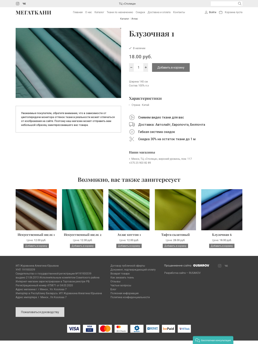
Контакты (179, 14)
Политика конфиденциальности (130, 300)
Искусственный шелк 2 (82, 238)
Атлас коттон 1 (129, 238)
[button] (213, 340)
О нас (88, 14)
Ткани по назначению (120, 14)
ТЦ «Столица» (127, 3)
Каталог (99, 14)
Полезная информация (124, 296)
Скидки (140, 14)
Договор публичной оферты (127, 269)
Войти (212, 14)
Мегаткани (34, 14)
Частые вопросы (120, 288)
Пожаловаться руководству (40, 315)
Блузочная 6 (222, 238)
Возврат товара (119, 277)
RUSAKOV (195, 276)
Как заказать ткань (122, 281)
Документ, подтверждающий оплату (133, 273)
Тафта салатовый (175, 238)
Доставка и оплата (159, 14)
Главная (78, 14)
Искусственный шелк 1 (36, 238)
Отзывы (115, 284)
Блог (113, 292)
